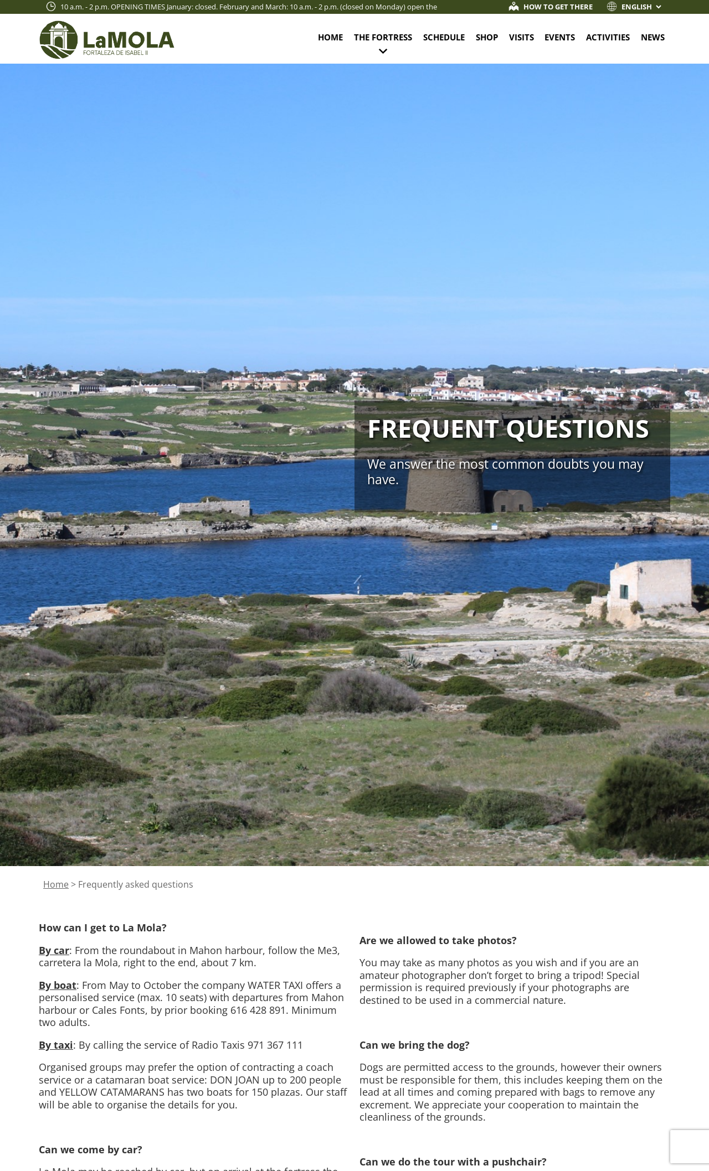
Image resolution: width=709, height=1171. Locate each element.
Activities (608, 37)
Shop (487, 37)
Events (559, 37)
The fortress (383, 37)
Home (330, 37)
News (653, 37)
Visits (521, 37)
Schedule (444, 37)
